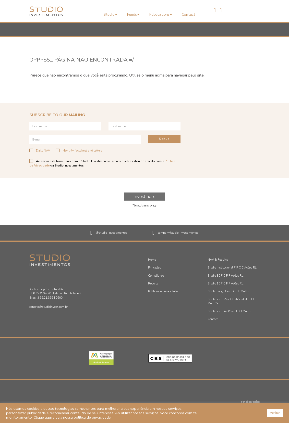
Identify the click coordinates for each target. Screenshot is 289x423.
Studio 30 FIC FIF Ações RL (225, 276)
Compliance (156, 276)
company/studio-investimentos (176, 233)
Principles (154, 267)
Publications (160, 14)
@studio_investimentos (108, 233)
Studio (110, 14)
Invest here (144, 196)
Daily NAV (39, 151)
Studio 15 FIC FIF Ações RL (225, 283)
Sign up (164, 139)
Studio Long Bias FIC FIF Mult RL (229, 291)
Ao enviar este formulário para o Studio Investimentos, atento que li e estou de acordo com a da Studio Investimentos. (102, 163)
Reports (153, 283)
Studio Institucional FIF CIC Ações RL (232, 267)
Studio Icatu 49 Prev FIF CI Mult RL (230, 311)
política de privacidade (92, 417)
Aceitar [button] (275, 413)
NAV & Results (218, 260)
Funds (133, 14)
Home (152, 260)
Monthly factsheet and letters (79, 151)
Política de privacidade (163, 291)
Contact (188, 14)
